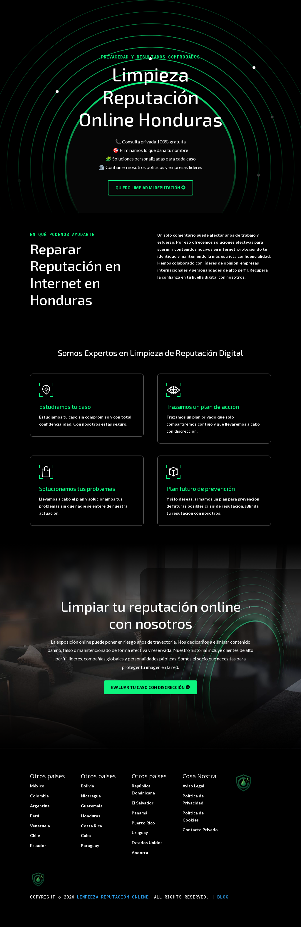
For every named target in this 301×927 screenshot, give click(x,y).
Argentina (40, 805)
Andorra (140, 852)
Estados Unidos (147, 842)
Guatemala (92, 805)
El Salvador (142, 802)
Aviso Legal (193, 785)
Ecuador (38, 845)
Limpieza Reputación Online (113, 897)
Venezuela (40, 825)
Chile (35, 835)
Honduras (90, 815)
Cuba (86, 835)
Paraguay (90, 845)
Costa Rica (91, 825)
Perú (34, 815)
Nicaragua (91, 795)
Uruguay (140, 832)
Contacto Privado (200, 829)
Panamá (139, 812)
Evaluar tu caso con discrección (148, 687)
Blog (223, 897)
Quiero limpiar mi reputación (148, 187)
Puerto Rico (143, 822)
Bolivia (87, 785)
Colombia (39, 795)
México (37, 785)
